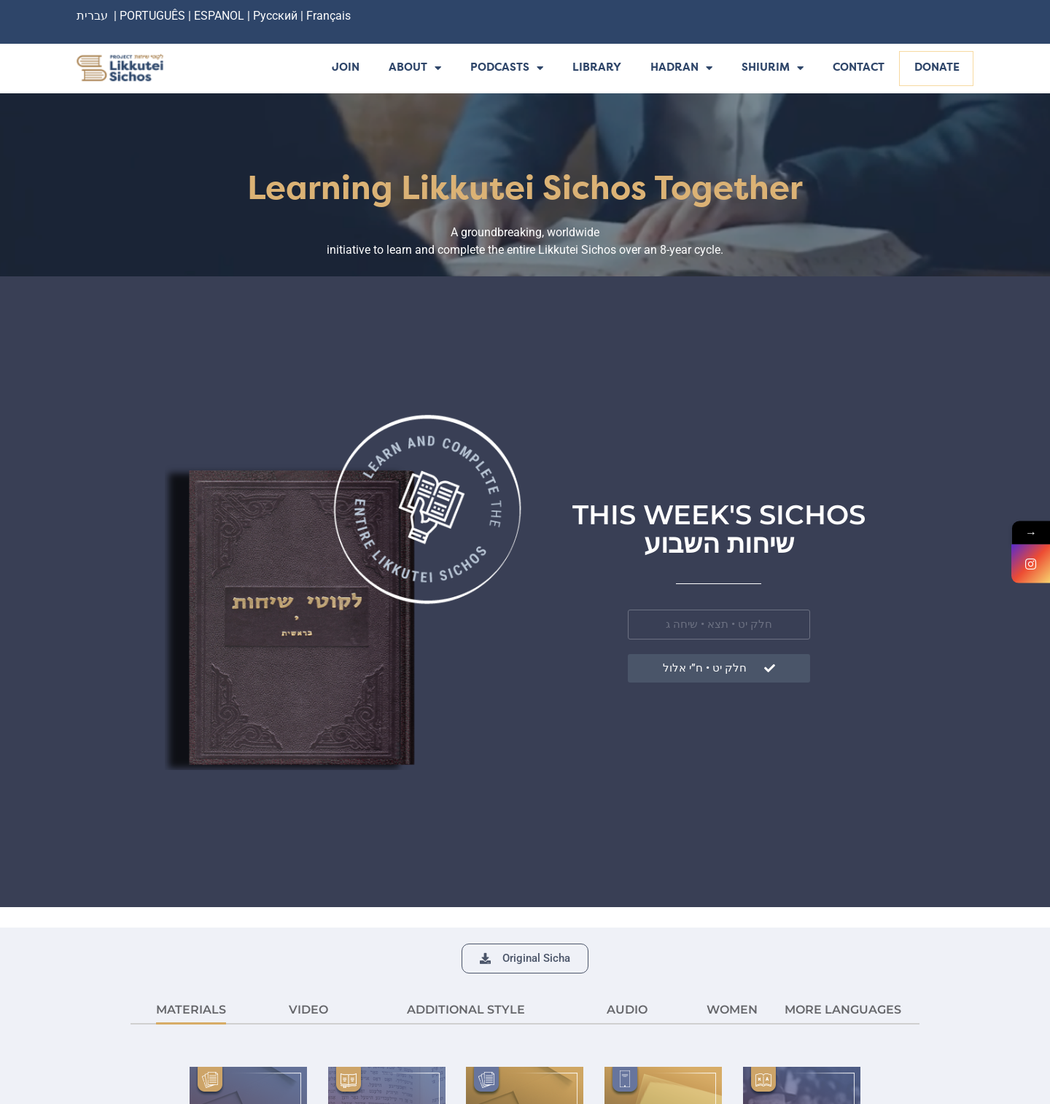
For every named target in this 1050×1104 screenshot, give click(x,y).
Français (328, 16)
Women (732, 1009)
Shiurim (773, 68)
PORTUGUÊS (152, 16)
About (415, 68)
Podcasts (506, 68)
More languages (843, 1009)
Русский (276, 16)
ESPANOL (219, 16)
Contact (858, 68)
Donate (937, 68)
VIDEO (308, 1009)
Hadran (681, 68)
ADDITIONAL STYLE (466, 1009)
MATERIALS (191, 1009)
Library (596, 68)
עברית (92, 16)
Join (345, 68)
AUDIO (627, 1009)
